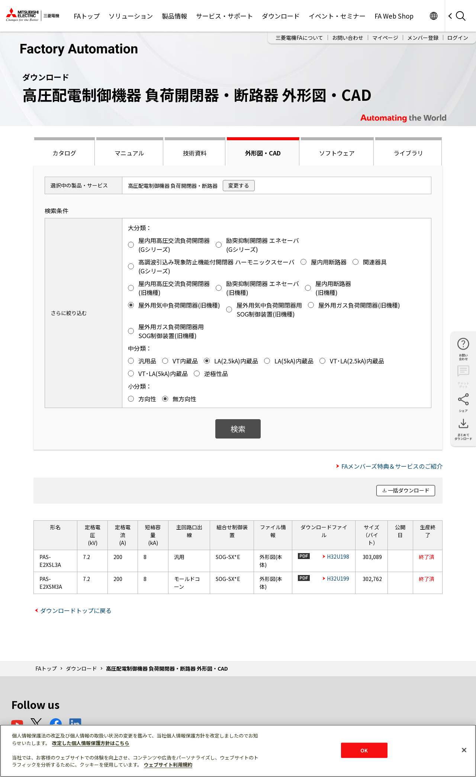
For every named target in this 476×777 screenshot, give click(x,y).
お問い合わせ (347, 37)
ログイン (457, 37)
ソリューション (131, 15)
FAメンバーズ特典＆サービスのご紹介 (392, 466)
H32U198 (338, 556)
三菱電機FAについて (299, 37)
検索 (238, 428)
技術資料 (195, 152)
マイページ (385, 37)
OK (364, 750)
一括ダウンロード (409, 490)
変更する (238, 185)
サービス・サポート (224, 15)
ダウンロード (281, 15)
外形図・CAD (263, 152)
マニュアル (129, 152)
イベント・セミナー (337, 15)
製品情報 (174, 15)
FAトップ (87, 15)
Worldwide (433, 16)
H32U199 (338, 578)
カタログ (64, 152)
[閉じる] (464, 750)
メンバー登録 (422, 37)
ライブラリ (408, 152)
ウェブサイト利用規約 (168, 764)
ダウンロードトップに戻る (76, 610)
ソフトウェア (337, 152)
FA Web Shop (394, 15)
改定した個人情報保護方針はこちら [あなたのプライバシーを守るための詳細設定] (90, 743)
